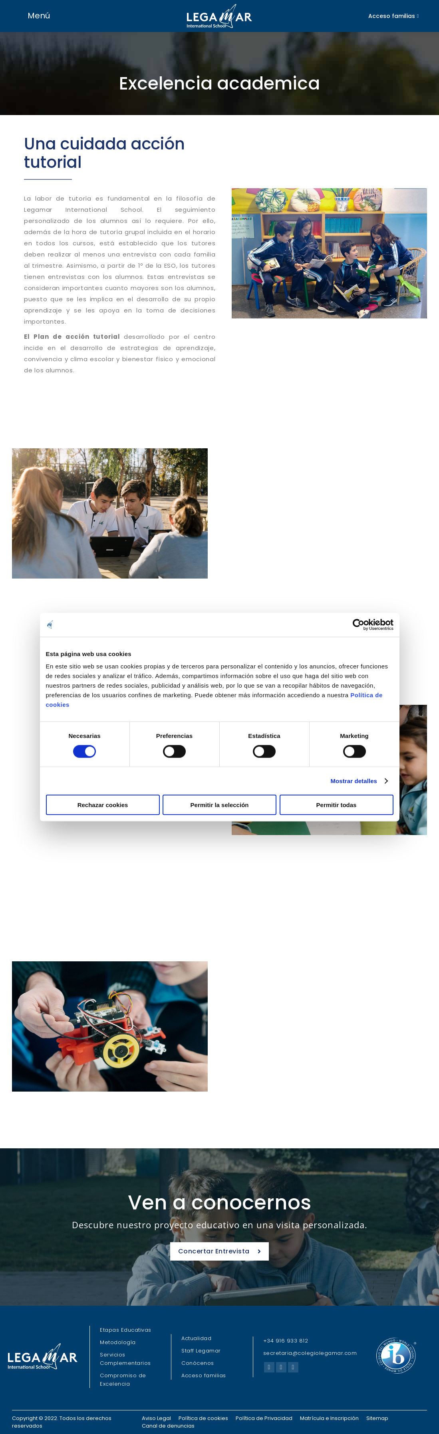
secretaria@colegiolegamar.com (310, 1353)
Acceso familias (203, 1375)
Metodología (118, 1342)
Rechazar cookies (102, 805)
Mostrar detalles (353, 780)
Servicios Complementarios (125, 1359)
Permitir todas (336, 805)
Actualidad (196, 1338)
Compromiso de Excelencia (123, 1380)
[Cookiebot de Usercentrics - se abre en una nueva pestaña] (358, 624)
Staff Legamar (201, 1350)
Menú (39, 15)
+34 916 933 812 (285, 1340)
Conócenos (197, 1363)
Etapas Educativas (125, 1330)
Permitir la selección (220, 805)
